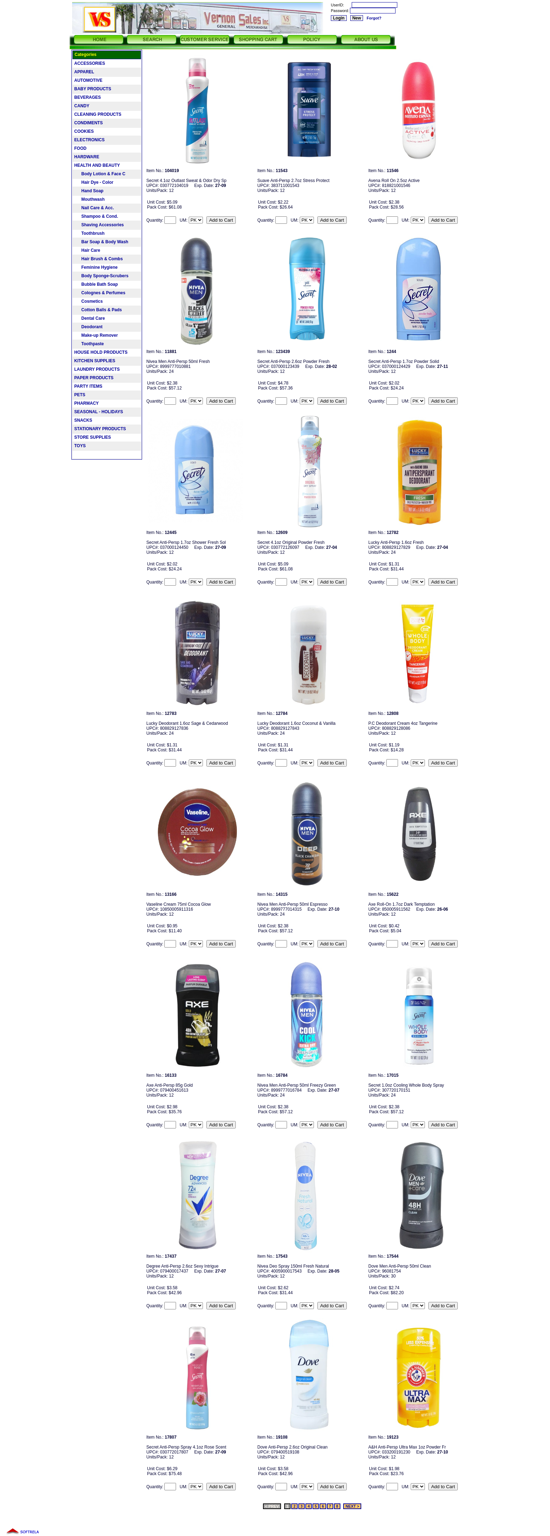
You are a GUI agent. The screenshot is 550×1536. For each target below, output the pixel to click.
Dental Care (89, 318)
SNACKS (83, 420)
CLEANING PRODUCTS (97, 114)
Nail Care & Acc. (94, 207)
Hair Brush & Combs (98, 258)
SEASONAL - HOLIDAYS (98, 411)
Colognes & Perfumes (99, 292)
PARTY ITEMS (88, 386)
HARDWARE (86, 156)
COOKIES (84, 131)
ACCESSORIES (89, 63)
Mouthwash (89, 199)
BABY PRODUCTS (92, 88)
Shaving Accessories (99, 224)
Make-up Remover (96, 335)
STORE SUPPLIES (92, 437)
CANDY (81, 105)
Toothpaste (89, 343)
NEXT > (352, 1506)
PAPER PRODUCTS (93, 377)
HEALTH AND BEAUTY (97, 165)
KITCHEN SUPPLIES (94, 360)
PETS (79, 394)
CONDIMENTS (88, 122)
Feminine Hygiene (96, 267)
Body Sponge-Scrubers (101, 275)
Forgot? (374, 18)
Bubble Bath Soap (96, 284)
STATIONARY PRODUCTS (100, 428)
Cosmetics (88, 301)
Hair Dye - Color (93, 182)
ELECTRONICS (89, 139)
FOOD (80, 148)
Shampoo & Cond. (96, 216)
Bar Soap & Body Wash (101, 241)
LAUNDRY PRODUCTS (97, 369)
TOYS (80, 445)
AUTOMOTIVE (88, 80)
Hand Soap (89, 190)
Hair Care (87, 250)
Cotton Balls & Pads (98, 309)
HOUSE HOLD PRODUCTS (101, 352)
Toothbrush (89, 233)
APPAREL (84, 71)
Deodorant (88, 326)
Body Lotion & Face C (99, 173)
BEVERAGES (87, 97)
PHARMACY (86, 403)
